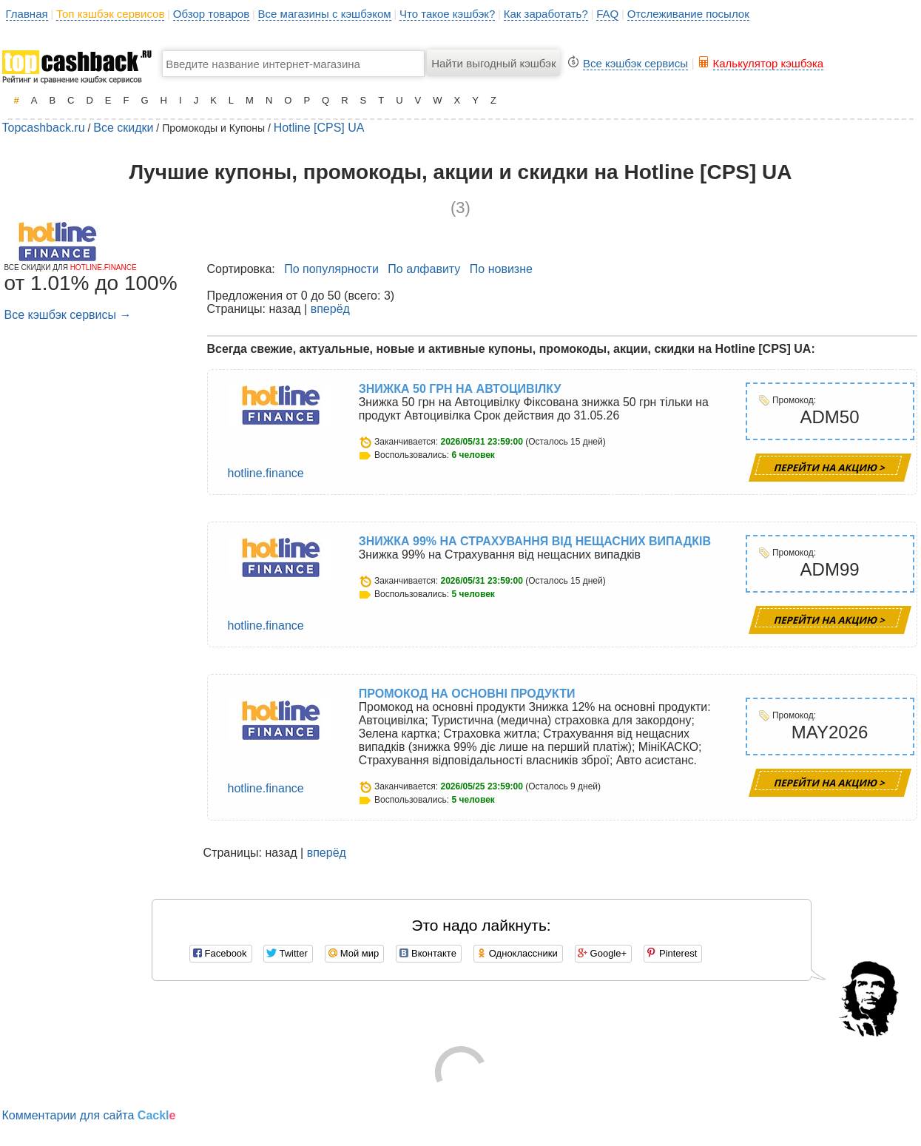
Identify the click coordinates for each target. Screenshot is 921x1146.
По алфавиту (424, 269)
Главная (27, 13)
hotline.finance (266, 473)
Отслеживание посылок (688, 13)
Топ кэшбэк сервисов (110, 13)
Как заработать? (546, 13)
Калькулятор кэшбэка (768, 63)
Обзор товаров (211, 13)
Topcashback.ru (43, 127)
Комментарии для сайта (89, 1115)
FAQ (607, 13)
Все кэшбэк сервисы (635, 63)
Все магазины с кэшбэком (324, 13)
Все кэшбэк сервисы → (68, 315)
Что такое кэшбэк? (447, 13)
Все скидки (123, 127)
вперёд (330, 309)
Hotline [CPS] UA (319, 127)
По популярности (331, 269)
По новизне (501, 269)
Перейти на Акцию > (829, 467)
